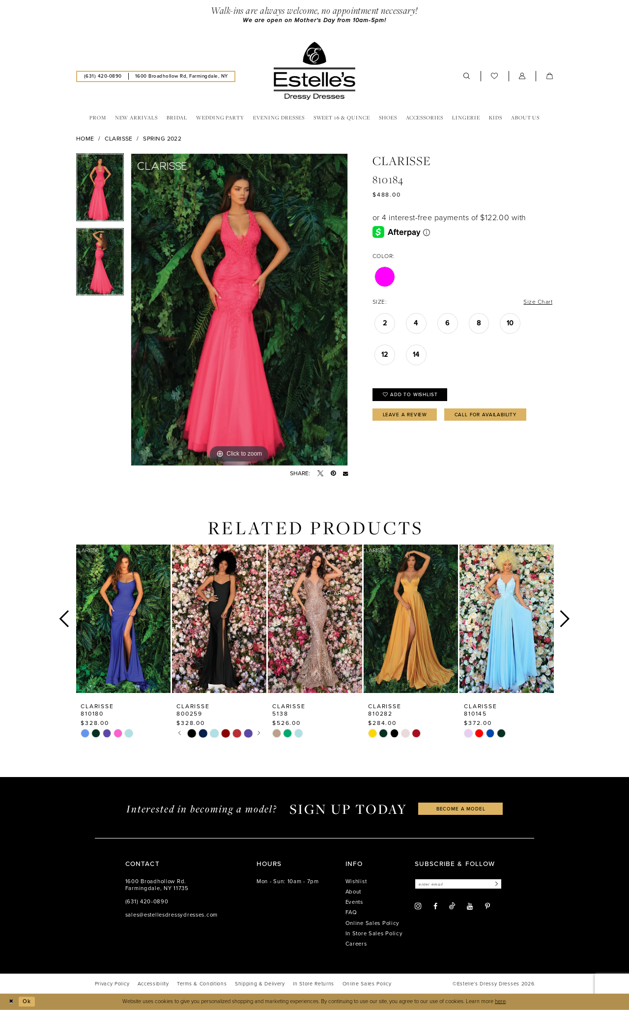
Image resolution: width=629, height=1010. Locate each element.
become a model (461, 808)
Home (85, 138)
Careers (356, 944)
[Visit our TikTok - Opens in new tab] (452, 906)
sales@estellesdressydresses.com (171, 915)
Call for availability (485, 414)
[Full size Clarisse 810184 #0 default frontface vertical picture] (239, 309)
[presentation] (123, 619)
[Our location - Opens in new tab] (181, 76)
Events (354, 902)
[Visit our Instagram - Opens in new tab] (418, 906)
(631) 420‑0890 (147, 901)
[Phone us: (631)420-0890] (102, 76)
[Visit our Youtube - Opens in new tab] (470, 906)
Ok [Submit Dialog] (27, 1001)
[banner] (314, 71)
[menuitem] (102, 76)
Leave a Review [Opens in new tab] (405, 414)
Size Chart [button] (537, 301)
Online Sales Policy (372, 923)
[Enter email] (458, 884)
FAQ (351, 912)
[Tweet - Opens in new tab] (320, 473)
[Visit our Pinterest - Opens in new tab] (487, 906)
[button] (522, 76)
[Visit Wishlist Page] (495, 76)
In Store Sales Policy (374, 933)
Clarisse (119, 138)
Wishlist (356, 881)
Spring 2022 (162, 138)
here (500, 1001)
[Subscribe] (495, 884)
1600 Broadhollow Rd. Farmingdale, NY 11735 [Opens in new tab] (157, 885)
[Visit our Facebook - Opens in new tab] (435, 906)
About (353, 892)
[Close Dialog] (10, 1001)
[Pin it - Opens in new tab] (333, 473)
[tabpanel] (100, 190)
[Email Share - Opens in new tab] (345, 473)
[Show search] (467, 76)
